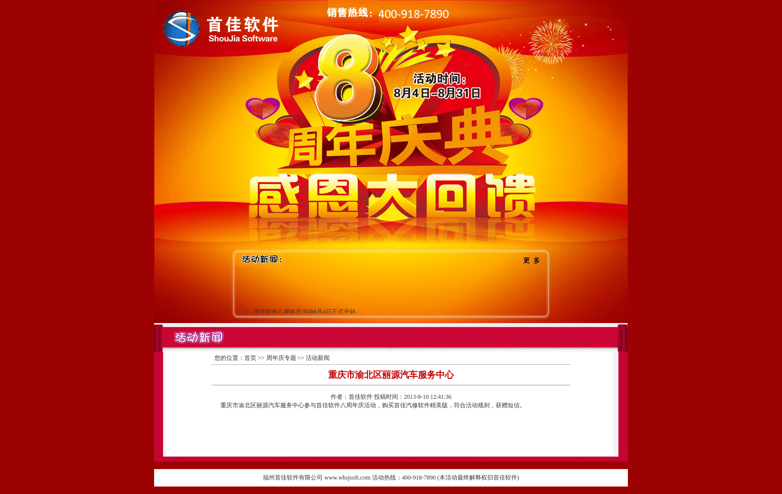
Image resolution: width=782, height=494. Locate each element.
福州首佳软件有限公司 (293, 477)
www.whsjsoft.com (347, 477)
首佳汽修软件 (412, 405)
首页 (250, 357)
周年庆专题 (281, 357)
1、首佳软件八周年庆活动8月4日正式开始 (300, 312)
